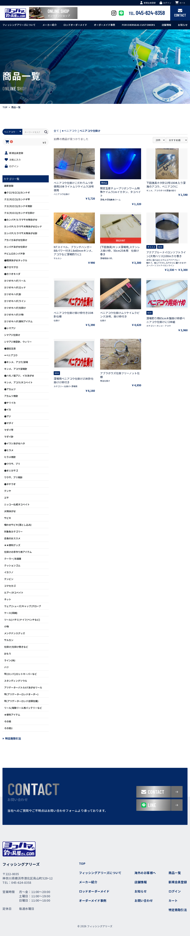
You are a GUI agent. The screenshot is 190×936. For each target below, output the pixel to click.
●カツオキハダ (12, 274)
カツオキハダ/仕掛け (15, 307)
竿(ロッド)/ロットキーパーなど (20, 674)
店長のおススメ (12, 538)
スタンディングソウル (15, 680)
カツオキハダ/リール (15, 280)
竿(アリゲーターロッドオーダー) (21, 694)
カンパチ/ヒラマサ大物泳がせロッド (23, 226)
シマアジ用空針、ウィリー (18, 341)
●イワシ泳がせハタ (14, 443)
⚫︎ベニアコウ (11, 355)
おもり (7, 653)
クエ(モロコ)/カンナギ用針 (18, 206)
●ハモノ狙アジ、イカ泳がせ (19, 375)
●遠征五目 (10, 348)
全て (56, 131)
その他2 (8, 728)
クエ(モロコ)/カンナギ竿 (17, 199)
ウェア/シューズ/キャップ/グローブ (22, 606)
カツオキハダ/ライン (15, 301)
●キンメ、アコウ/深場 (16, 362)
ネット (7, 599)
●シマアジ (10, 328)
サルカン (8, 640)
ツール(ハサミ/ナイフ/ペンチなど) (22, 619)
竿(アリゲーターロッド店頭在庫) (21, 701)
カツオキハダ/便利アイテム (18, 321)
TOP (4, 107)
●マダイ (8, 423)
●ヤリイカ (10, 402)
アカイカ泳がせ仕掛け (15, 240)
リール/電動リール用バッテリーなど (23, 707)
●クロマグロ (11, 267)
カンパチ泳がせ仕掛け (15, 246)
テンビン (8, 579)
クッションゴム (12, 565)
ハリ (6, 667)
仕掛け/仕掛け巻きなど (16, 646)
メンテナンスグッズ (14, 633)
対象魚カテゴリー (13, 531)
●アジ (7, 416)
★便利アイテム (12, 714)
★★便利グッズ (12, 545)
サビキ (7, 518)
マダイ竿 (8, 429)
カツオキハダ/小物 (13, 314)
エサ (6, 497)
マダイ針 (8, 436)
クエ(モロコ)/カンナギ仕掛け (19, 212)
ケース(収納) (10, 613)
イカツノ (8, 572)
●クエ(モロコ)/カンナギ (17, 192)
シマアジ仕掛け (12, 335)
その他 (7, 721)
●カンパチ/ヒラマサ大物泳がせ (20, 219)
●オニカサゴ (11, 470)
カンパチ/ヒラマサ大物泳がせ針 (20, 233)
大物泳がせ (10, 511)
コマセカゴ (10, 585)
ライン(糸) (9, 660)
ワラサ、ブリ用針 (13, 477)
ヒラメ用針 (10, 457)
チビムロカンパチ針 (14, 253)
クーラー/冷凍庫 (12, 558)
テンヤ (7, 490)
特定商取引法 (11, 738)
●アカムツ (10, 389)
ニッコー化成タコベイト (17, 504)
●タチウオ (10, 484)
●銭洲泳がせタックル (15, 260)
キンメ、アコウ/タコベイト (18, 382)
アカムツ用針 (11, 396)
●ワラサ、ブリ (12, 463)
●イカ (7, 409)
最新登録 (8, 185)
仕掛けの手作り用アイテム (18, 551)
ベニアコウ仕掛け (89, 131)
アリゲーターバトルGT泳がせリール (23, 687)
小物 (6, 626)
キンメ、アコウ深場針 (15, 368)
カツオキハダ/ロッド (15, 287)
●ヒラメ (8, 450)
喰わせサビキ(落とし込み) (17, 524)
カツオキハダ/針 (12, 294)
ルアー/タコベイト (13, 592)
